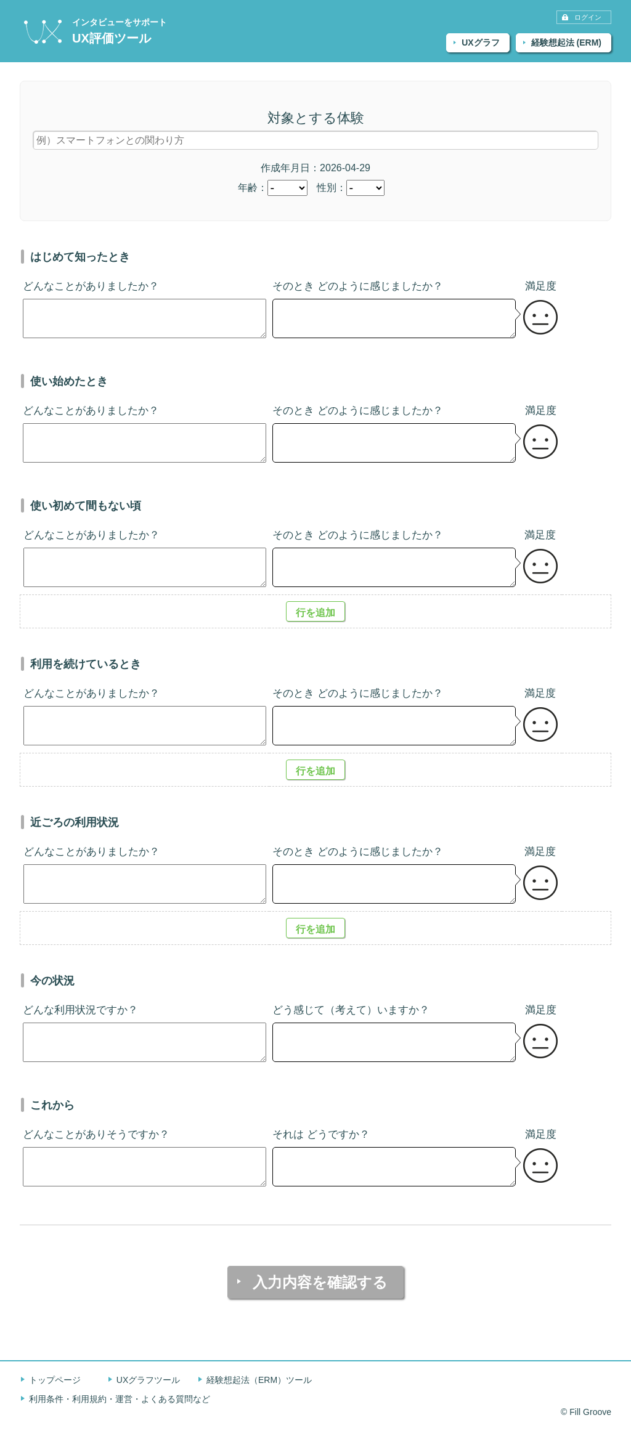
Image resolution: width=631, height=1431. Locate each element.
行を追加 (315, 612)
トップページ (55, 1380)
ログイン (587, 17)
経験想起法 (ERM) (566, 42)
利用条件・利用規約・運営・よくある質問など (119, 1399)
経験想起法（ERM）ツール (259, 1380)
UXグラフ (480, 42)
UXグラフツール (148, 1380)
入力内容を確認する (320, 1282)
